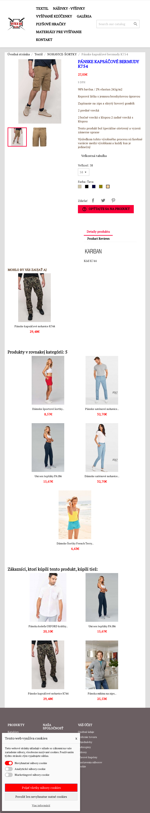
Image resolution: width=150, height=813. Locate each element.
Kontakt (44, 39)
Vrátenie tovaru (87, 737)
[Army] (101, 187)
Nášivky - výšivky (69, 8)
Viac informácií (41, 805)
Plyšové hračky (51, 24)
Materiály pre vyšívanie (59, 31)
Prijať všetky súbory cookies (41, 788)
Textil (42, 8)
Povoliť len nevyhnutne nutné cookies (41, 797)
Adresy (82, 752)
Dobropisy (84, 747)
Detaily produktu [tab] (98, 232)
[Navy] (94, 187)
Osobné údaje (86, 732)
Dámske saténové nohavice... (102, 476)
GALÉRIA (84, 16)
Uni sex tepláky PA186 (48, 476)
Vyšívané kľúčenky (54, 16)
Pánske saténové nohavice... (102, 409)
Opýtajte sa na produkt (106, 209)
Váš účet (85, 725)
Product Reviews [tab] (98, 239)
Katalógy (13, 732)
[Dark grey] (80, 187)
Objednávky (85, 742)
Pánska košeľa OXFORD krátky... (48, 626)
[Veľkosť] (83, 172)
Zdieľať (93, 200)
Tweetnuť (103, 200)
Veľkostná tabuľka (94, 156)
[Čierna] (87, 187)
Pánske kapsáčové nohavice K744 (34, 326)
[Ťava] (108, 187)
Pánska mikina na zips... (102, 693)
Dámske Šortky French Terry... (75, 543)
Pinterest (113, 200)
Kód (86, 261)
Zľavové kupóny (87, 757)
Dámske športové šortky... (48, 409)
